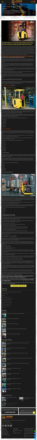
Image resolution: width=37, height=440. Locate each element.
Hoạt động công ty (5, 293)
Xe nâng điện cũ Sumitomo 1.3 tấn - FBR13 (14, 383)
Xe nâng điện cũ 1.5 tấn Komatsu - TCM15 (14, 368)
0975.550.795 (9, 412)
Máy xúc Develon (5, 433)
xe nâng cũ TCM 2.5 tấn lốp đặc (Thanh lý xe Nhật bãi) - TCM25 (17, 353)
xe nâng (13, 248)
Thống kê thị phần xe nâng (6, 304)
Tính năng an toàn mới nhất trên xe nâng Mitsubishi (15, 313)
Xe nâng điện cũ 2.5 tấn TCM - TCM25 (13, 373)
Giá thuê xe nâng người (6, 434)
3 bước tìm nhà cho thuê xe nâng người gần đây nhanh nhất (17, 328)
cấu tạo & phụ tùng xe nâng (6, 300)
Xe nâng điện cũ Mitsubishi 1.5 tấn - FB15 (14, 378)
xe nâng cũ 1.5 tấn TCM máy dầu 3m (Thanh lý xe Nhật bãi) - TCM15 (18, 363)
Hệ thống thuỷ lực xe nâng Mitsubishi (13, 318)
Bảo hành (3, 295)
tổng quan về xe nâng (5, 297)
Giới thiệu (3, 307)
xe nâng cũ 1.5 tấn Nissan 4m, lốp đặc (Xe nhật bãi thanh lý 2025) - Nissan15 (19, 358)
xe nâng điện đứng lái (6, 85)
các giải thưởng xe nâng (6, 305)
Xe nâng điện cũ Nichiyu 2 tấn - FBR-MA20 (14, 388)
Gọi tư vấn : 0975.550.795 (18, 286)
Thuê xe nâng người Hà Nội (28, 430)
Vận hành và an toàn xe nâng (7, 302)
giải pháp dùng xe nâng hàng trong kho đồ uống (16, 56)
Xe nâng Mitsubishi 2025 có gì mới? (13, 323)
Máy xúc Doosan (4, 430)
